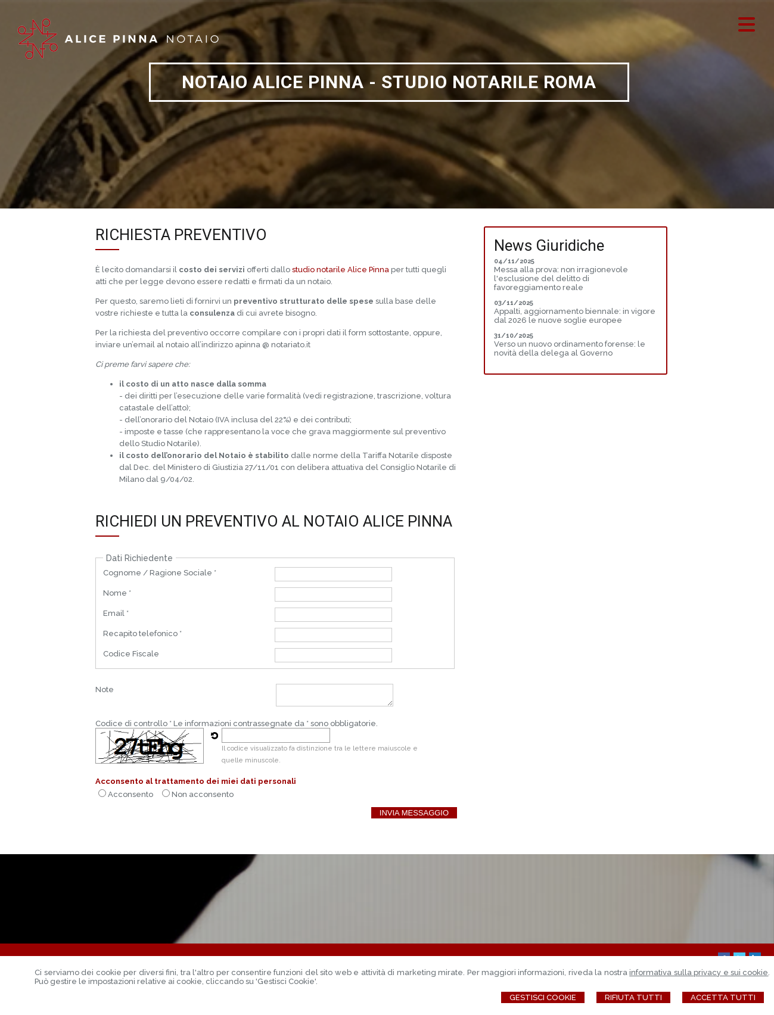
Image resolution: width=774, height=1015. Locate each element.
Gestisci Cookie (542, 997)
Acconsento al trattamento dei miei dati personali (195, 781)
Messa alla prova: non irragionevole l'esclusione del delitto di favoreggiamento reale (561, 278)
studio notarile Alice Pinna (340, 269)
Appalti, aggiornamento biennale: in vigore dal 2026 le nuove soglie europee (574, 316)
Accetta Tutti (723, 997)
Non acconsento (203, 794)
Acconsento (130, 794)
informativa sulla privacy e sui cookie (698, 972)
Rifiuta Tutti (633, 997)
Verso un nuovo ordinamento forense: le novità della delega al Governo (569, 348)
